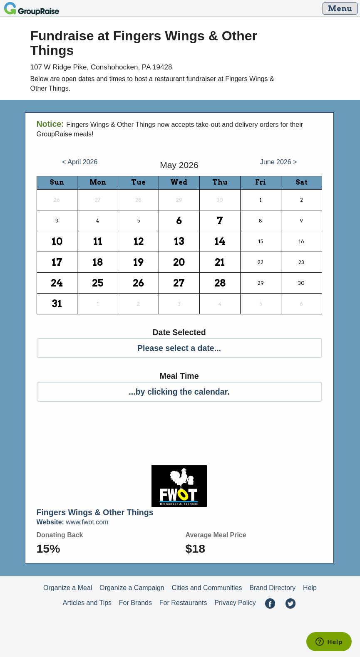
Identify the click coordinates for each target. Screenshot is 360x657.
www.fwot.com (73, 522)
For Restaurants (183, 602)
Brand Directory (272, 587)
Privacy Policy (235, 602)
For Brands (135, 602)
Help (310, 587)
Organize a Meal (67, 587)
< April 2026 (79, 161)
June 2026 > (278, 161)
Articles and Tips (87, 602)
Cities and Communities (207, 587)
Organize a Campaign (131, 587)
